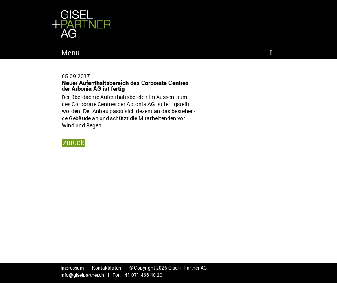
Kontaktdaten (106, 268)
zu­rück (73, 142)
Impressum (72, 268)
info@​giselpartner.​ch (82, 275)
